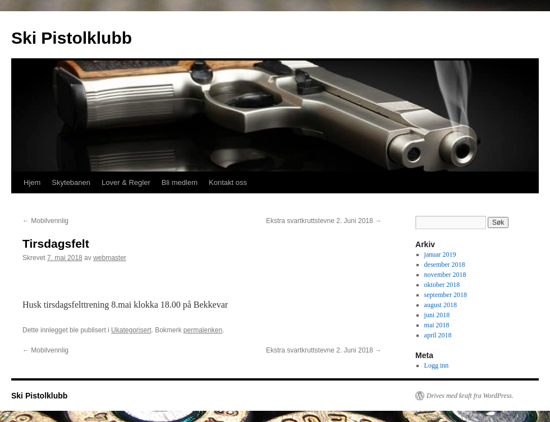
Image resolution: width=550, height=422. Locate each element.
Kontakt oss (228, 182)
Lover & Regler (126, 182)
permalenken (203, 330)
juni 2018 (437, 315)
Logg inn (436, 365)
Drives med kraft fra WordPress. (470, 396)
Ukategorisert (131, 330)
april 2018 (438, 335)
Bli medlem (180, 182)
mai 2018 (437, 325)
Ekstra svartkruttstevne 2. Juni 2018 (324, 221)
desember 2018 (444, 264)
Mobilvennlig (45, 221)
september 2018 (445, 295)
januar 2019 (440, 254)
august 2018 (440, 305)
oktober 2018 (442, 285)
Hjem (32, 182)
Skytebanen (71, 182)
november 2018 (445, 275)
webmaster (109, 258)
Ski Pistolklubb (71, 38)
